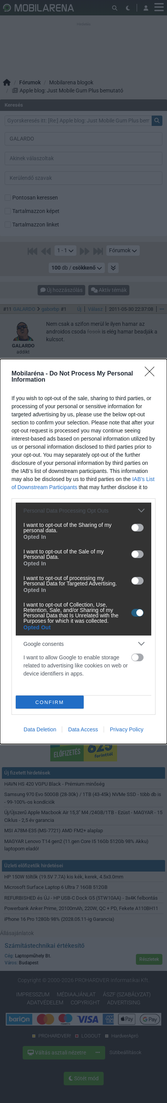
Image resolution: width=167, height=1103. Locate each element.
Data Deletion (40, 729)
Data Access (83, 729)
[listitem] (83, 510)
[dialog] (83, 551)
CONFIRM (49, 702)
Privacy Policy (126, 729)
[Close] (152, 374)
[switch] (137, 527)
